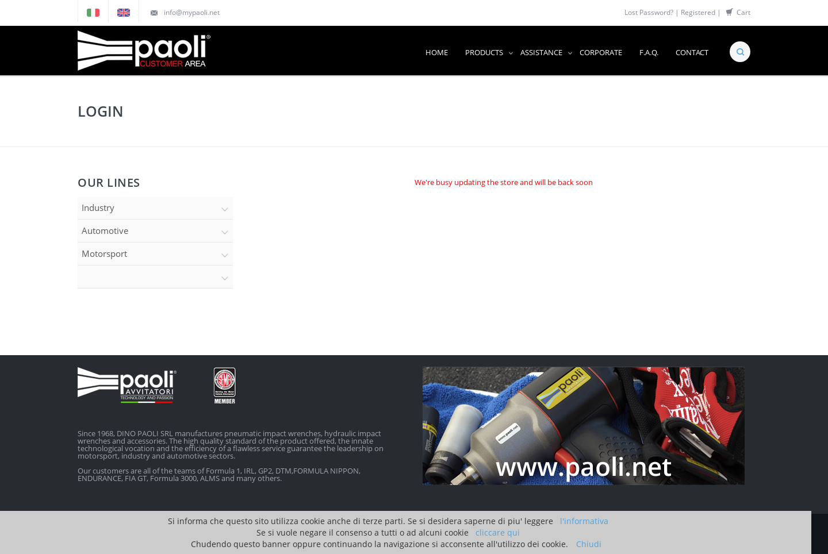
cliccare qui (498, 532)
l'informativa (584, 520)
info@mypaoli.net (192, 12)
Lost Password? (648, 12)
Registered (698, 12)
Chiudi (588, 543)
